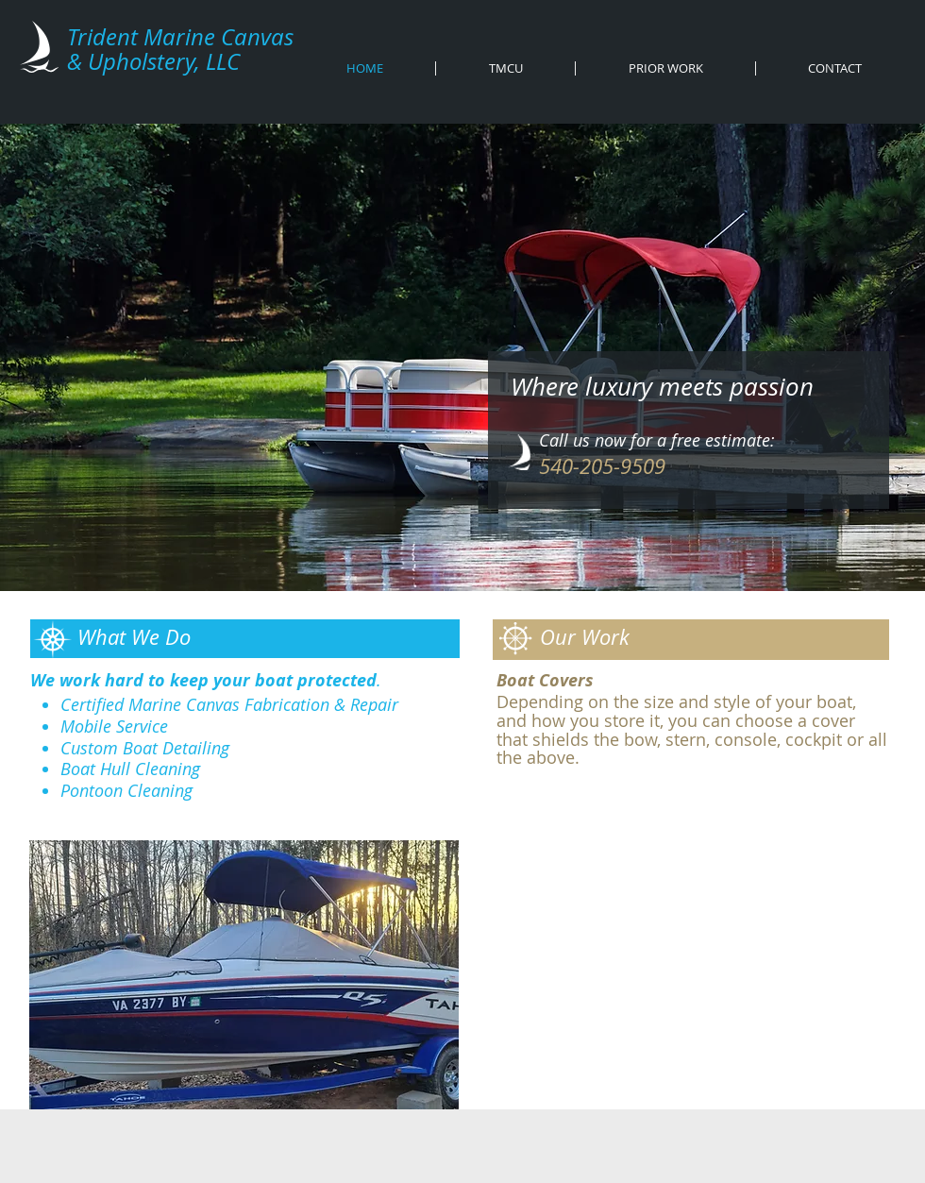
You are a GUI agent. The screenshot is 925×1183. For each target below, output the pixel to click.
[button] (244, 974)
